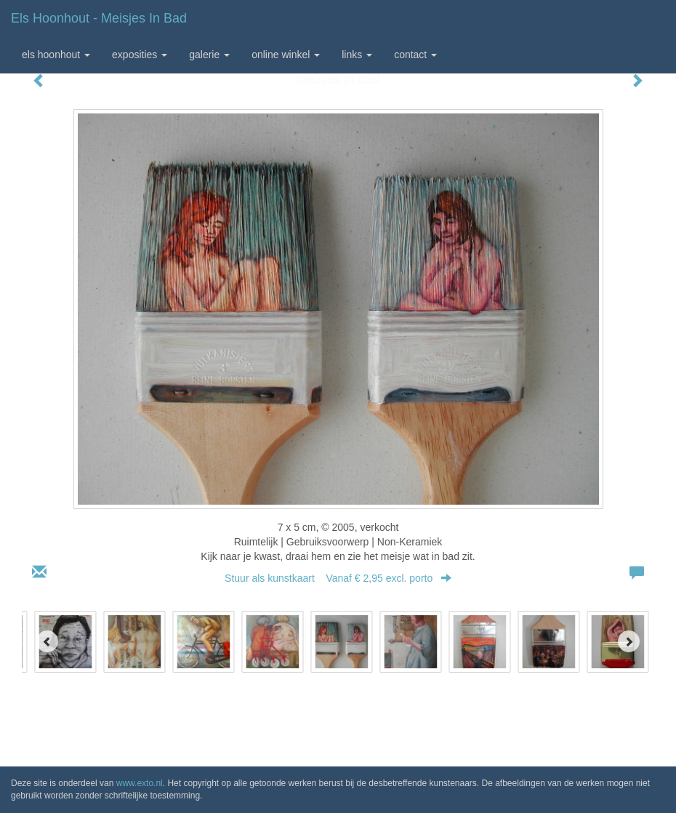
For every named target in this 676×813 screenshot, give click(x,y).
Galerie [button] (209, 54)
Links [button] (357, 54)
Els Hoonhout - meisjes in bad (99, 18)
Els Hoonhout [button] (56, 54)
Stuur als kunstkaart (338, 578)
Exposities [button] (139, 54)
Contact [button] (415, 54)
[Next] (629, 641)
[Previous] (47, 641)
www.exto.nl (139, 783)
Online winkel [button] (286, 54)
